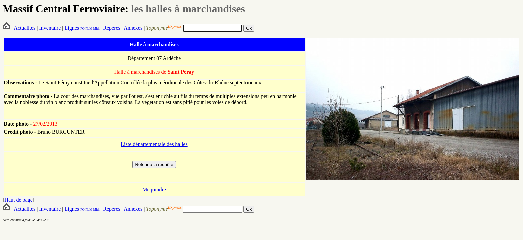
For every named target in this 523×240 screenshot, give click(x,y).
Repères (111, 28)
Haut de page (18, 200)
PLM (88, 28)
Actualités (24, 28)
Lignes (71, 28)
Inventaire (50, 28)
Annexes (133, 28)
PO (82, 28)
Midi (96, 28)
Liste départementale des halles (154, 144)
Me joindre (154, 189)
